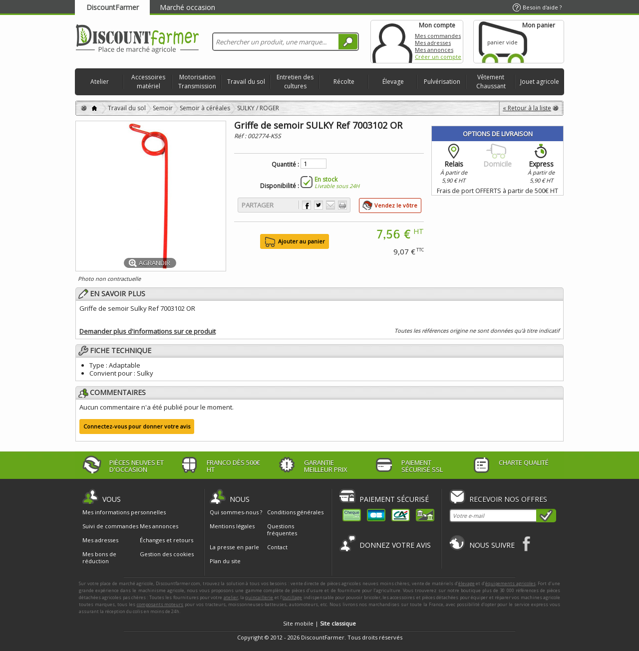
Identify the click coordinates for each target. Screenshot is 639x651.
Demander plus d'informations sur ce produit (147, 331)
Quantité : (285, 165)
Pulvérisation (442, 81)
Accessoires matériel (148, 81)
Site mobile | (319, 623)
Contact (277, 547)
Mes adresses (433, 42)
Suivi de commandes (110, 526)
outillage (292, 597)
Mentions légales (232, 526)
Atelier (99, 81)
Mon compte (392, 41)
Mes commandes (438, 35)
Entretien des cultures (295, 81)
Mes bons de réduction (99, 558)
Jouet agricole (539, 81)
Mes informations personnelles (124, 512)
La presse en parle (234, 547)
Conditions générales (295, 512)
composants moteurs (160, 604)
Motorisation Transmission (197, 81)
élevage (466, 583)
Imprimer (342, 205)
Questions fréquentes (282, 529)
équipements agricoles (510, 583)
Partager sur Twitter (318, 205)
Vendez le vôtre (395, 205)
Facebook (527, 543)
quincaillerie (259, 597)
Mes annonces (434, 49)
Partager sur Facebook (306, 205)
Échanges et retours (166, 540)
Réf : (241, 136)
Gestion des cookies (167, 554)
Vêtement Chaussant (491, 81)
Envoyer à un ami (330, 205)
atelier (231, 597)
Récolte (343, 81)
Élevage (393, 81)
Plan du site (225, 561)
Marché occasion (187, 7)
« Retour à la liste (527, 108)
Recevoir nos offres (508, 499)
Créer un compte (438, 56)
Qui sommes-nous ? (236, 512)
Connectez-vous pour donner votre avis (136, 426)
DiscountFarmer (112, 7)
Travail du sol (246, 81)
